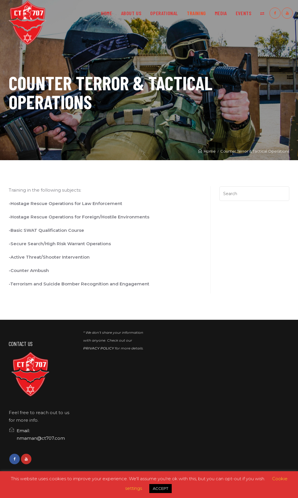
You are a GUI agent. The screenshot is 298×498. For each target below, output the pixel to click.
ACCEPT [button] (160, 488)
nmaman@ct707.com (41, 438)
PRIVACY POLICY (98, 348)
